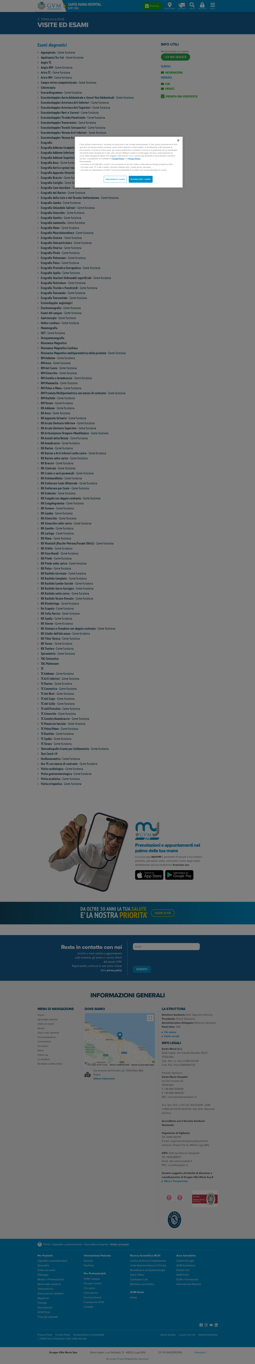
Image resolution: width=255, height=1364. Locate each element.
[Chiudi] (178, 140)
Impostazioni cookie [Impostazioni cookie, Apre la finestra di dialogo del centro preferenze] (115, 179)
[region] (129, 162)
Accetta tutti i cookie (141, 179)
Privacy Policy (134, 158)
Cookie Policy (118, 158)
